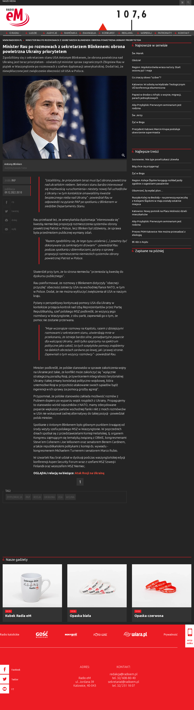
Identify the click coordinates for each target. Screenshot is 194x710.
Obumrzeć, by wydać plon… (147, 190)
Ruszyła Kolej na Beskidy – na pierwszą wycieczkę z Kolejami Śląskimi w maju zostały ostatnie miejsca (160, 201)
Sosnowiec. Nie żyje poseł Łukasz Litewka (155, 159)
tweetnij (15, 211)
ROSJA (37, 497)
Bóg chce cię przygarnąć (145, 166)
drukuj (14, 220)
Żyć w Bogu (138, 122)
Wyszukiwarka (188, 2)
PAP (28, 497)
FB (13, 202)
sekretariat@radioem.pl (123, 681)
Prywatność (170, 634)
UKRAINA (49, 497)
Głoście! (136, 60)
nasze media (9, 1)
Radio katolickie (9, 634)
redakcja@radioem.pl (123, 674)
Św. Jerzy (137, 115)
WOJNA (70, 497)
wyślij (14, 229)
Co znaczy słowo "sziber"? (146, 77)
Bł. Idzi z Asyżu (140, 241)
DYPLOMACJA (14, 497)
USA (60, 497)
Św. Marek (137, 53)
